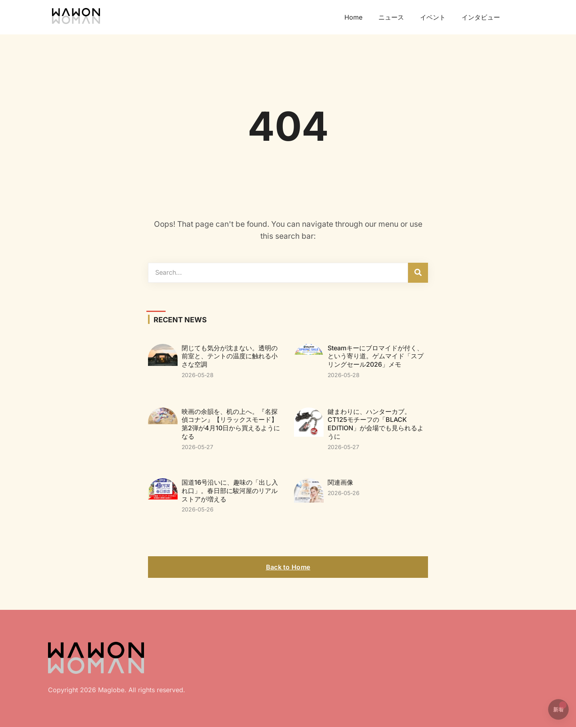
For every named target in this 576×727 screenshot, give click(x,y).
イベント (433, 17)
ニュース (391, 17)
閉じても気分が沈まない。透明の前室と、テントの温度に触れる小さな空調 (230, 356)
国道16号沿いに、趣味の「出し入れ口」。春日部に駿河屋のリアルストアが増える (230, 490)
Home (353, 17)
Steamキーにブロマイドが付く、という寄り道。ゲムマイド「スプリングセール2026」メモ (376, 356)
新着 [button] (559, 707)
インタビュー (481, 17)
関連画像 (340, 482)
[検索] (418, 273)
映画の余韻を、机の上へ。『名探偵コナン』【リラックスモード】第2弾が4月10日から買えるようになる (231, 423)
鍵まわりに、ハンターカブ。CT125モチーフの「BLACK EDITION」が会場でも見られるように (376, 423)
